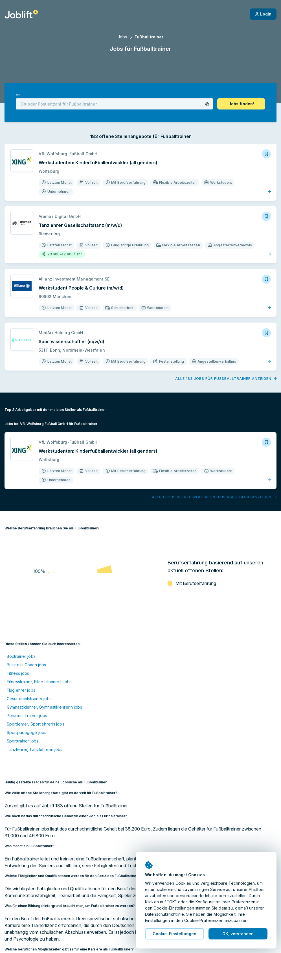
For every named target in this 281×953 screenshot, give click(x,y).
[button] (207, 104)
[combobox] (114, 103)
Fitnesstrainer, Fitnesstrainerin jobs (39, 681)
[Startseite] (21, 14)
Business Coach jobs (26, 664)
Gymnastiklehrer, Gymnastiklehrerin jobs (44, 707)
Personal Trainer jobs (27, 715)
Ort (18, 95)
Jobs (122, 36)
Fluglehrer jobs (21, 690)
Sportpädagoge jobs (26, 732)
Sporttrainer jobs (22, 741)
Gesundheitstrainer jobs (29, 698)
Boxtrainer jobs (21, 656)
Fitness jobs (18, 673)
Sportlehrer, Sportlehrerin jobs (35, 724)
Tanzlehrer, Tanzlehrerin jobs (34, 749)
